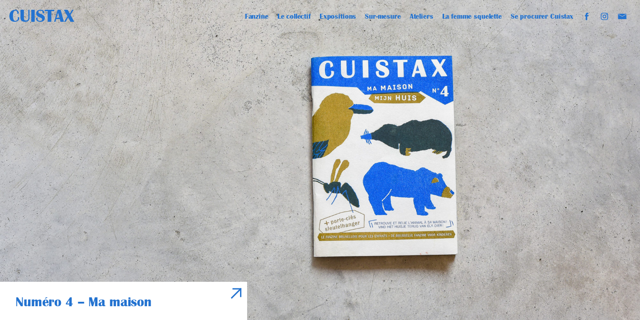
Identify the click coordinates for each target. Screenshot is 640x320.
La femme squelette (472, 16)
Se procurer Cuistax (542, 16)
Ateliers (421, 16)
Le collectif (294, 16)
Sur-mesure (383, 16)
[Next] (480, 160)
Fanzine (256, 16)
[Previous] (160, 160)
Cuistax (41, 16)
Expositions (338, 16)
